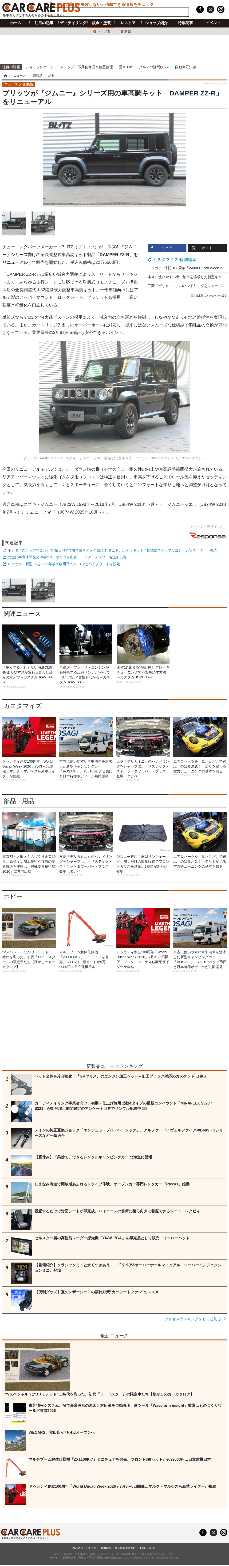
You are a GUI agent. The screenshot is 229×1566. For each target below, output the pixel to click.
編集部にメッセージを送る (209, 295)
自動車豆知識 (185, 67)
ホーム (15, 23)
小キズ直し (105, 31)
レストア (128, 23)
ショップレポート (40, 67)
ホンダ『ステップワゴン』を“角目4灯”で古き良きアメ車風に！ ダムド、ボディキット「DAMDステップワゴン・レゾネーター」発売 (112, 550)
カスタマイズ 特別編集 (174, 259)
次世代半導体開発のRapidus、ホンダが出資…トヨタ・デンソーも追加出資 (67, 557)
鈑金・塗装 (101, 23)
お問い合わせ (147, 1548)
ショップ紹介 (156, 23)
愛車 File (126, 67)
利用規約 (106, 1548)
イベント (213, 23)
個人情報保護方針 (125, 1548)
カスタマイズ (23, 706)
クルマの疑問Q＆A (154, 67)
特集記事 (185, 23)
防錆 (127, 31)
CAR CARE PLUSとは (84, 1548)
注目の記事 (44, 23)
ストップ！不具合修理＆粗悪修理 (86, 67)
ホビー (13, 896)
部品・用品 (19, 801)
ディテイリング (73, 23)
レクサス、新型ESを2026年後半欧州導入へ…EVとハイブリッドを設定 (64, 564)
